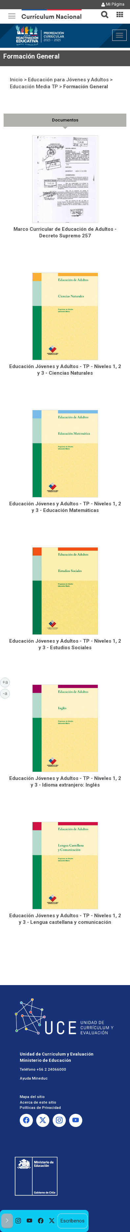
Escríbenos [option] (72, 1221)
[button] (102, 10)
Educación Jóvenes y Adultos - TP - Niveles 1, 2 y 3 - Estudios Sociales (65, 644)
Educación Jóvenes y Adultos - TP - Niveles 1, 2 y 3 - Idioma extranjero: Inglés (65, 781)
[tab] (102, 10)
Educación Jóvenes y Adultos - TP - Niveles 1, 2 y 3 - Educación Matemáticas (65, 507)
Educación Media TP (34, 87)
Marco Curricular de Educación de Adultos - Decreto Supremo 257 (65, 232)
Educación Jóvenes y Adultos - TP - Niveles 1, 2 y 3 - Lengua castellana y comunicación (65, 919)
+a (6, 682)
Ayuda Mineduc (34, 1078)
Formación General (85, 87)
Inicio (16, 80)
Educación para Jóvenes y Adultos (68, 80)
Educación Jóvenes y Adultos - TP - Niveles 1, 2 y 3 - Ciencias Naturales (65, 369)
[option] (18, 1221)
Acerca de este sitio (38, 1102)
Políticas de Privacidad (40, 1107)
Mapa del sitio (32, 1096)
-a (6, 693)
